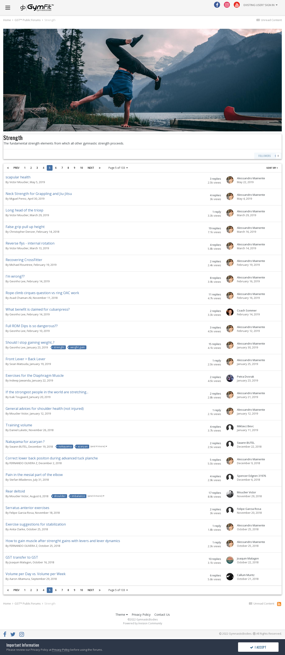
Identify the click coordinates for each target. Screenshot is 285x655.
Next (91, 168)
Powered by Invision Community (142, 623)
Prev (16, 168)
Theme (121, 614)
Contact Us (162, 614)
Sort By (272, 167)
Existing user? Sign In (260, 5)
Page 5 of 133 (118, 168)
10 (81, 168)
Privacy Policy (141, 614)
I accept (258, 647)
